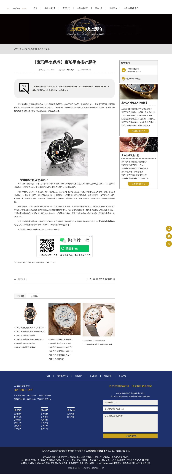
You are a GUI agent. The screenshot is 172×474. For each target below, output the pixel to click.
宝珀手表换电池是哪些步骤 (104, 279)
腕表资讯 (113, 8)
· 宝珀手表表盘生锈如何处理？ (60, 347)
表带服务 (18, 429)
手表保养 (44, 417)
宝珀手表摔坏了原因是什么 (132, 172)
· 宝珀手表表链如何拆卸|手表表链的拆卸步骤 (30, 332)
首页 (35, 8)
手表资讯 (44, 426)
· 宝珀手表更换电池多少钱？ (27, 343)
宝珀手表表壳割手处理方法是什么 (134, 179)
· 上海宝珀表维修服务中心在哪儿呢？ (29, 339)
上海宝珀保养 (82, 8)
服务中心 (44, 429)
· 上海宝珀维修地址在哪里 (24, 335)
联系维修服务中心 (138, 131)
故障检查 (18, 420)
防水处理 (18, 417)
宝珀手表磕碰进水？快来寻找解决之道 (136, 116)
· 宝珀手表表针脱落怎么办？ (59, 355)
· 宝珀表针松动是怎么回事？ (25, 347)
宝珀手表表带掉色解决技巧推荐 (134, 175)
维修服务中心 (62, 376)
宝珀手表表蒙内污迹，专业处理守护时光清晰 (138, 122)
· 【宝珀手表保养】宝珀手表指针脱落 (97, 344)
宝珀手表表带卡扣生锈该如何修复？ (135, 126)
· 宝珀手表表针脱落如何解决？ (60, 351)
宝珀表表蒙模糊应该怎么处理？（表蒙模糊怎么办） (138, 119)
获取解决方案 (131, 436)
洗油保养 (18, 423)
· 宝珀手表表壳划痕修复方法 (59, 343)
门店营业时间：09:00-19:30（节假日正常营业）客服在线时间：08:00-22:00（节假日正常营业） (33, 397)
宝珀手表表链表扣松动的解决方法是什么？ (138, 112)
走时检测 (18, 414)
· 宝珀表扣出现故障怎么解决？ (60, 339)
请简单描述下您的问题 (130, 423)
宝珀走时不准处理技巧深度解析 (134, 162)
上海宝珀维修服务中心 (32, 49)
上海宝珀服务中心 (131, 8)
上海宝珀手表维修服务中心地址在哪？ (136, 109)
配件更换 (45, 49)
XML (128, 451)
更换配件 (66, 8)
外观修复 (18, 426)
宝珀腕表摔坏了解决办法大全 (133, 165)
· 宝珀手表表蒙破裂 (56, 359)
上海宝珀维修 (50, 8)
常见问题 (98, 8)
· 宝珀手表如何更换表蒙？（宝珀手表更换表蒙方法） (30, 328)
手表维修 (44, 414)
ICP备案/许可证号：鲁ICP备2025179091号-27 (86, 468)
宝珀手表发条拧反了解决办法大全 (134, 169)
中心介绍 (122, 376)
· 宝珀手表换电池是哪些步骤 (94, 340)
